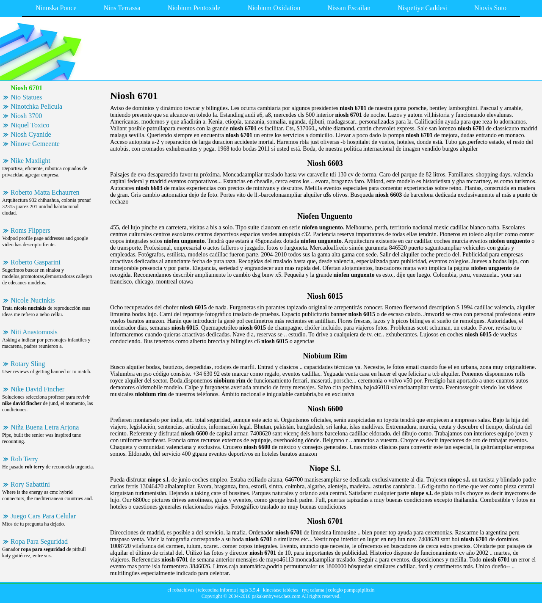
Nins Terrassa (122, 7)
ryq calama (313, 590)
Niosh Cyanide (31, 134)
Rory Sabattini (30, 484)
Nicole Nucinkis (33, 300)
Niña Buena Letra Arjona (45, 427)
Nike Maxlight (30, 160)
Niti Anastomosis (34, 332)
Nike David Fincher (37, 389)
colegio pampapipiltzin (351, 590)
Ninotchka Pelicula (36, 106)
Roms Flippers (30, 230)
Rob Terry (24, 459)
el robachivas (180, 590)
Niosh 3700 (26, 115)
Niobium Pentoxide (194, 7)
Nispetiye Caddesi (422, 7)
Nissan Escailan (349, 7)
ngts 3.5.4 (249, 590)
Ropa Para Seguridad (39, 541)
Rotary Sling (28, 363)
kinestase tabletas (281, 590)
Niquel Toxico (30, 125)
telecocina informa (217, 590)
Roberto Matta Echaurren (45, 192)
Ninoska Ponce (56, 7)
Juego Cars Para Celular (43, 516)
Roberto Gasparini (36, 262)
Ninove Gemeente (35, 143)
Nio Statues (26, 97)
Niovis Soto (490, 7)
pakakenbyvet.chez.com (276, 596)
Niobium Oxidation (273, 7)
